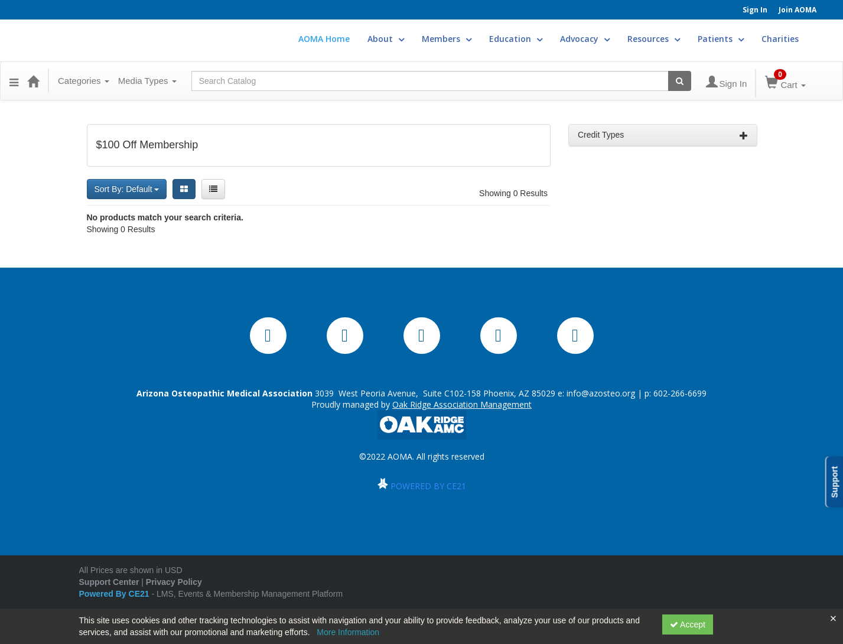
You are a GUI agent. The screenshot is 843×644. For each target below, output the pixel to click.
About (385, 38)
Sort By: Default (127, 189)
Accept (687, 624)
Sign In (755, 10)
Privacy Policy (174, 582)
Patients (721, 38)
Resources (653, 38)
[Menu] (14, 81)
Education (515, 38)
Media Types (147, 81)
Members (446, 38)
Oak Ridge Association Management (462, 404)
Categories (83, 81)
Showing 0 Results (513, 193)
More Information (348, 632)
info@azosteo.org (601, 393)
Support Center (109, 582)
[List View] (213, 189)
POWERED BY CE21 (428, 486)
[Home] (33, 81)
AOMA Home (324, 38)
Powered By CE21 (115, 594)
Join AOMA (797, 10)
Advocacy (585, 38)
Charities (780, 38)
